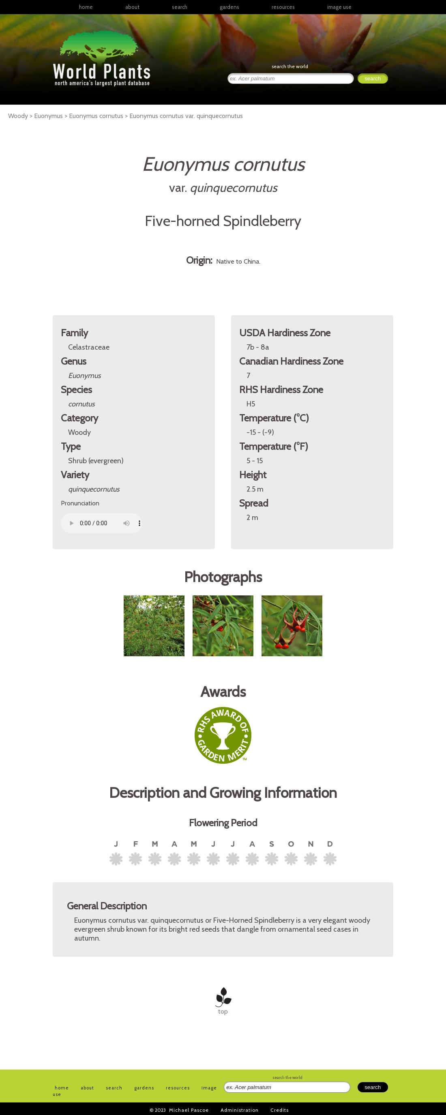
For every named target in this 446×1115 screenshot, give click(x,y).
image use (339, 7)
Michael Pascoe (189, 1110)
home (86, 7)
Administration (240, 1110)
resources (178, 1088)
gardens (229, 7)
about (132, 7)
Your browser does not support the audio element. (101, 523)
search (179, 7)
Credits (279, 1110)
